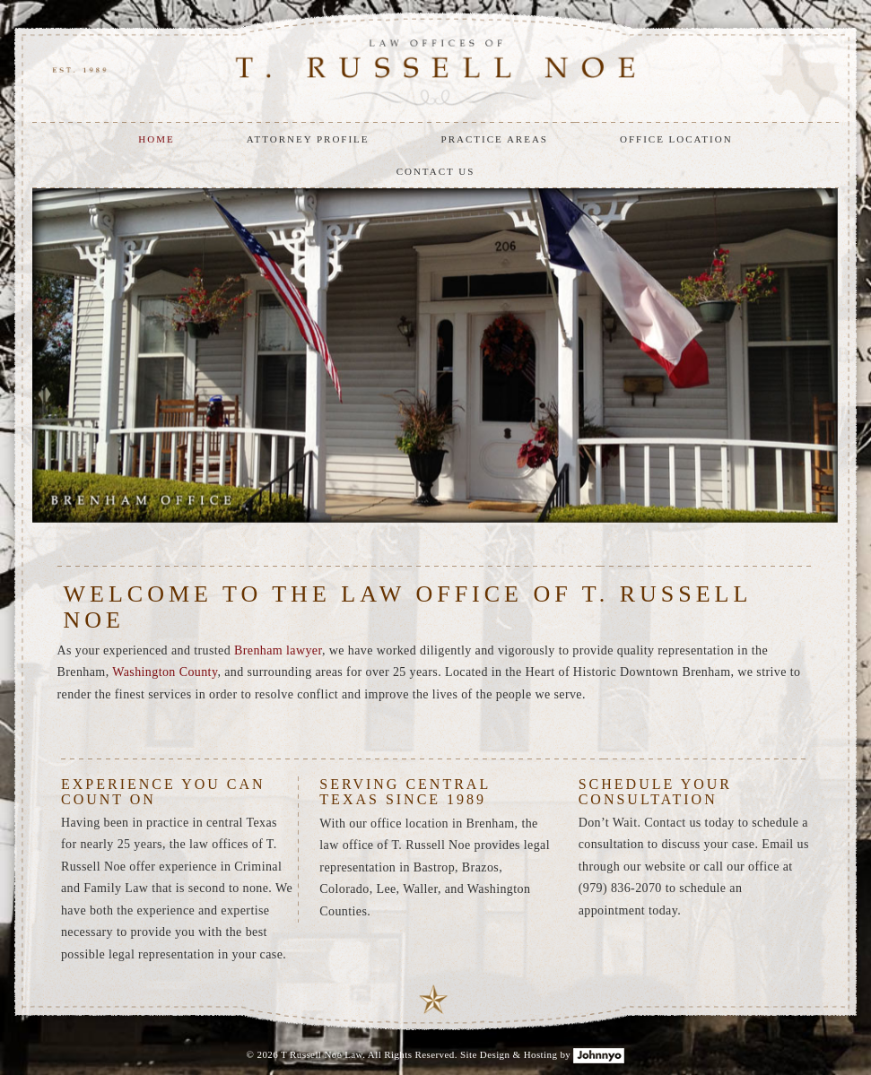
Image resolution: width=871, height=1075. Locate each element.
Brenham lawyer (278, 650)
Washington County (164, 672)
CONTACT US (435, 171)
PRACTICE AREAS (494, 139)
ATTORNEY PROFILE (308, 139)
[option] (435, 355)
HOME (156, 139)
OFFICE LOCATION (676, 139)
